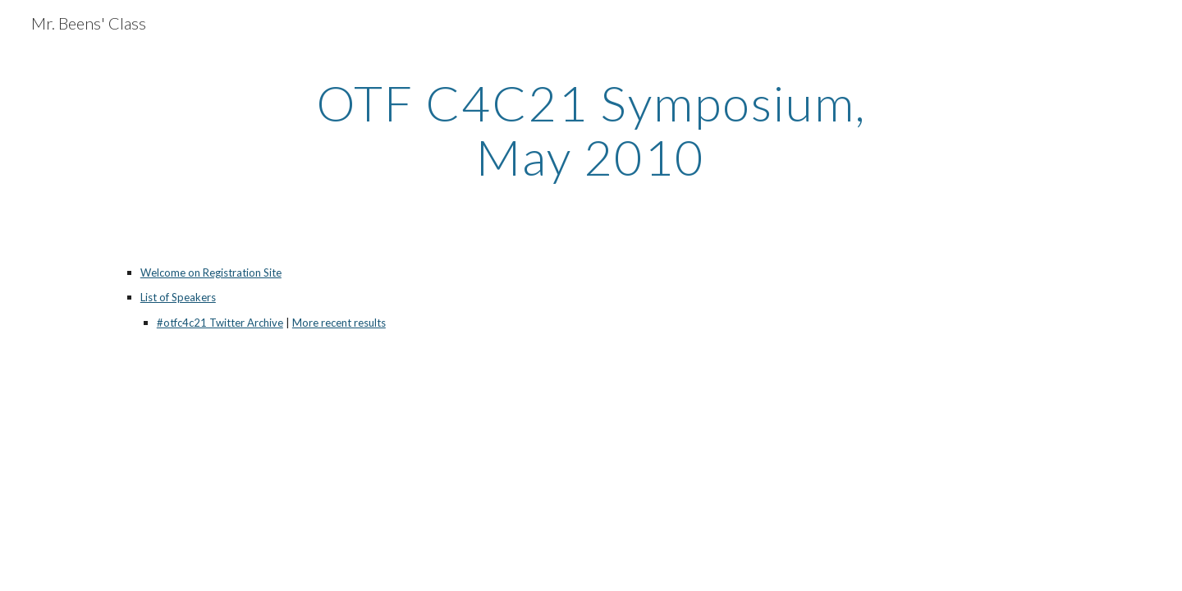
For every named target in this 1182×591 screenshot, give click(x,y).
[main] (591, 129)
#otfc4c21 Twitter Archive (220, 322)
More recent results (339, 322)
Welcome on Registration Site (211, 272)
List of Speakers (178, 297)
